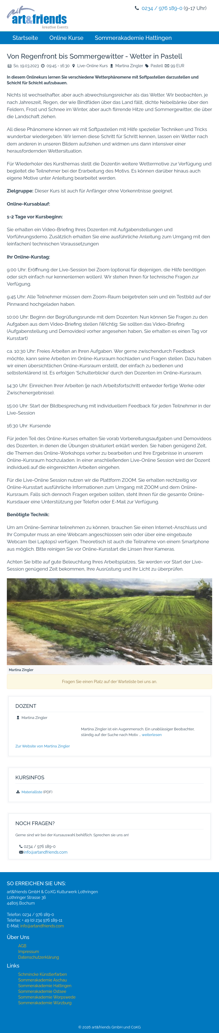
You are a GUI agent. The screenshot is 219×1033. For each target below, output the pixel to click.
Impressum (28, 951)
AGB (22, 946)
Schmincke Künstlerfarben (42, 974)
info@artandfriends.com (46, 852)
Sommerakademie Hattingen (133, 37)
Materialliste (32, 792)
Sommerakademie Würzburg (45, 1003)
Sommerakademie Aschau (42, 980)
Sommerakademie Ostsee (42, 991)
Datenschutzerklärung (38, 957)
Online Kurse (66, 37)
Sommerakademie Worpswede (47, 997)
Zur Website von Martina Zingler (42, 746)
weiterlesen (152, 735)
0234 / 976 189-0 (162, 8)
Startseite (25, 37)
